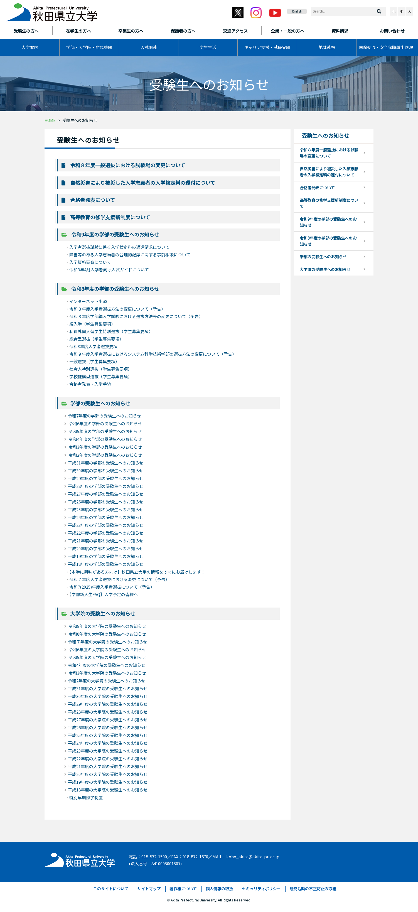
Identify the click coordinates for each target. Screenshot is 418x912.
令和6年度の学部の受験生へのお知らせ (105, 423)
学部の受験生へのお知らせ (100, 403)
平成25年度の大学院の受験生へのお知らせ (107, 735)
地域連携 (326, 47)
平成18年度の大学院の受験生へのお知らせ (107, 790)
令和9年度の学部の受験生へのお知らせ (114, 234)
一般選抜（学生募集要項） (94, 361)
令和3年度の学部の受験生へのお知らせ (105, 447)
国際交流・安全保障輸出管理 (386, 47)
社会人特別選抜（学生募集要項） (100, 369)
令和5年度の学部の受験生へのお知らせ (105, 431)
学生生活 (208, 47)
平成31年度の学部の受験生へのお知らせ (105, 463)
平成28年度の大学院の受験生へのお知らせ (107, 712)
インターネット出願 (88, 301)
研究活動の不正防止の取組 (312, 888)
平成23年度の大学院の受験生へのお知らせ (107, 751)
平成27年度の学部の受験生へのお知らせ (105, 494)
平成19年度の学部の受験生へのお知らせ (105, 556)
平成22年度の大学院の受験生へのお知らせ (107, 758)
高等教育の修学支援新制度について (110, 217)
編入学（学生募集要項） (92, 324)
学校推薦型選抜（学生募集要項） (100, 376)
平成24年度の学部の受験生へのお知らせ (105, 517)
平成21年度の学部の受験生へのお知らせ (105, 541)
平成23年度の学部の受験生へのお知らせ (105, 525)
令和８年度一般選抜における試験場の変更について (127, 165)
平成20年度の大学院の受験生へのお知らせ (107, 774)
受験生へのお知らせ (79, 120)
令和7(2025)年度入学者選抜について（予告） (111, 587)
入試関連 (148, 47)
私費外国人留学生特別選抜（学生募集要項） (111, 331)
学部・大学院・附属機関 (89, 47)
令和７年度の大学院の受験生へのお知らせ (107, 642)
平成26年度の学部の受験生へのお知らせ (105, 502)
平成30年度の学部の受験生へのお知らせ (105, 470)
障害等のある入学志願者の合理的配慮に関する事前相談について (129, 254)
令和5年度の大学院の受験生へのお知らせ (107, 657)
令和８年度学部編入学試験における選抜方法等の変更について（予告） (136, 316)
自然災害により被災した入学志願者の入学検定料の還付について (142, 182)
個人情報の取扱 (219, 888)
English (297, 11)
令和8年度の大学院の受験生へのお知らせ (107, 634)
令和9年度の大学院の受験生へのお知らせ (107, 626)
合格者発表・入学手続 (90, 384)
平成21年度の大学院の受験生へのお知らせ (107, 766)
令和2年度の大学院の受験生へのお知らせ (106, 681)
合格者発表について (92, 199)
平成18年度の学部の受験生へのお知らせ (105, 564)
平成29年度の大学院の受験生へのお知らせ (107, 704)
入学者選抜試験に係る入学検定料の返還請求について (119, 247)
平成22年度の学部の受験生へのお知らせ (105, 533)
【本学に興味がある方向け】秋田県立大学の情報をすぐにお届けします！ (137, 572)
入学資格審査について (90, 262)
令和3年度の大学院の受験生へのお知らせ (107, 673)
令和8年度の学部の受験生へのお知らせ (114, 288)
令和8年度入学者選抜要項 (93, 346)
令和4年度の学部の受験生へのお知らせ (105, 439)
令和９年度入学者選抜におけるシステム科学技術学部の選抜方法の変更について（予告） (152, 354)
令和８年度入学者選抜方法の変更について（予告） (117, 309)
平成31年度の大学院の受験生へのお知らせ (107, 688)
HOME (50, 120)
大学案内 (29, 47)
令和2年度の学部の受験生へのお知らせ (105, 455)
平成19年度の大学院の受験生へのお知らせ (107, 782)
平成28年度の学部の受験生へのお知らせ (105, 486)
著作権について (183, 888)
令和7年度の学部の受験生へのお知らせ (104, 416)
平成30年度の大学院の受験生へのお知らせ (107, 696)
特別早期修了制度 (86, 797)
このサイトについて (110, 888)
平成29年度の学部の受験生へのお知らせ (105, 478)
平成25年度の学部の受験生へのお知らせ (105, 509)
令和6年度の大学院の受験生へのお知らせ (107, 649)
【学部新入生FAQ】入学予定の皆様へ (103, 594)
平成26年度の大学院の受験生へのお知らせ (107, 727)
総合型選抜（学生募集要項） (96, 339)
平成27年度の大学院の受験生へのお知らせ (107, 719)
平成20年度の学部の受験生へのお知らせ (105, 548)
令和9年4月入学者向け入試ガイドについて (109, 269)
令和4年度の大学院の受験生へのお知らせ (106, 665)
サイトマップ (149, 888)
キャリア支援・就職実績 (267, 47)
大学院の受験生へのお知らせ (102, 613)
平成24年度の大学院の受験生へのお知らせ (107, 743)
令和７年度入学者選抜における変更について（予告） (119, 579)
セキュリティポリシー (261, 888)
